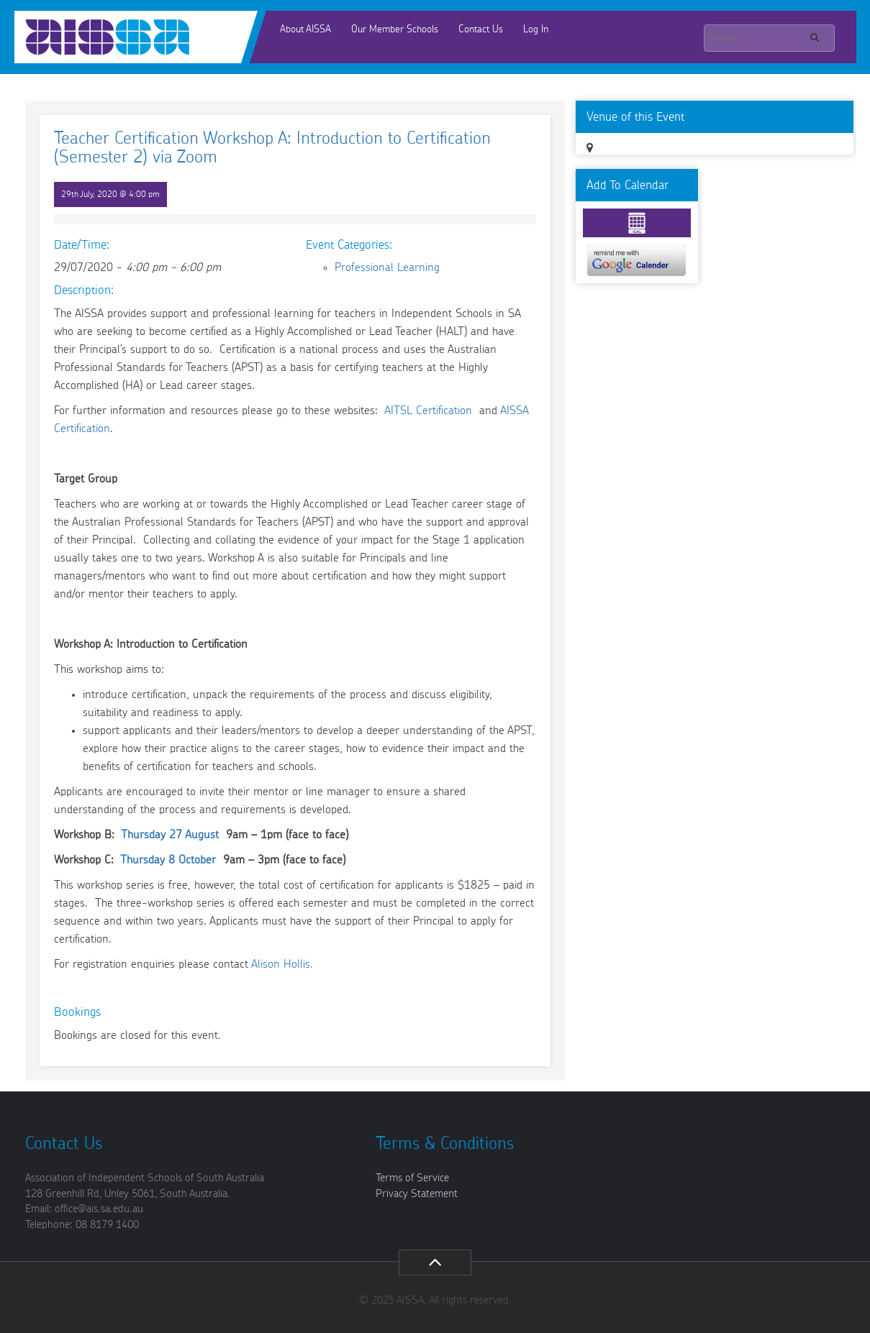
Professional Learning (387, 267)
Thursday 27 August (170, 834)
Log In (535, 29)
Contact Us (480, 29)
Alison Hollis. (282, 964)
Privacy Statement (417, 1193)
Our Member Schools (394, 29)
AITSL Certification (430, 410)
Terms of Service (412, 1178)
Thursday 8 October (168, 860)
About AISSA (305, 29)
